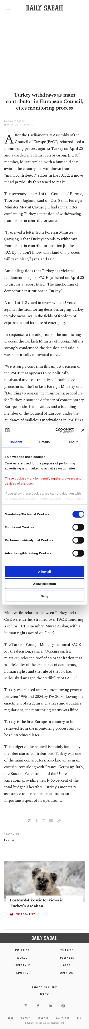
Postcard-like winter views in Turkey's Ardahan (37, 903)
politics (9, 839)
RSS (79, 1018)
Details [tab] (44, 441)
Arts (67, 965)
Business (66, 957)
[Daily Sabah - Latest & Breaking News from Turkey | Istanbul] (44, 8)
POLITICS (22, 950)
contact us (62, 1018)
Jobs (10, 1018)
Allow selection (44, 584)
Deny (44, 596)
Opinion (67, 973)
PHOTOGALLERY (25, 914)
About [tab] (73, 441)
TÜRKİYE (66, 950)
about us (43, 1018)
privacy (25, 1018)
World (22, 957)
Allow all (44, 571)
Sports (22, 973)
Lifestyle (22, 965)
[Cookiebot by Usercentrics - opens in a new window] (56, 430)
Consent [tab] (16, 441)
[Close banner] (82, 430)
